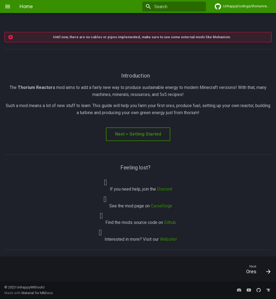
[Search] (174, 6)
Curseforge (161, 205)
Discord (164, 189)
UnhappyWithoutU (31, 287)
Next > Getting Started (138, 134)
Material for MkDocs (37, 293)
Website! (168, 239)
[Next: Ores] (256, 270)
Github (170, 222)
